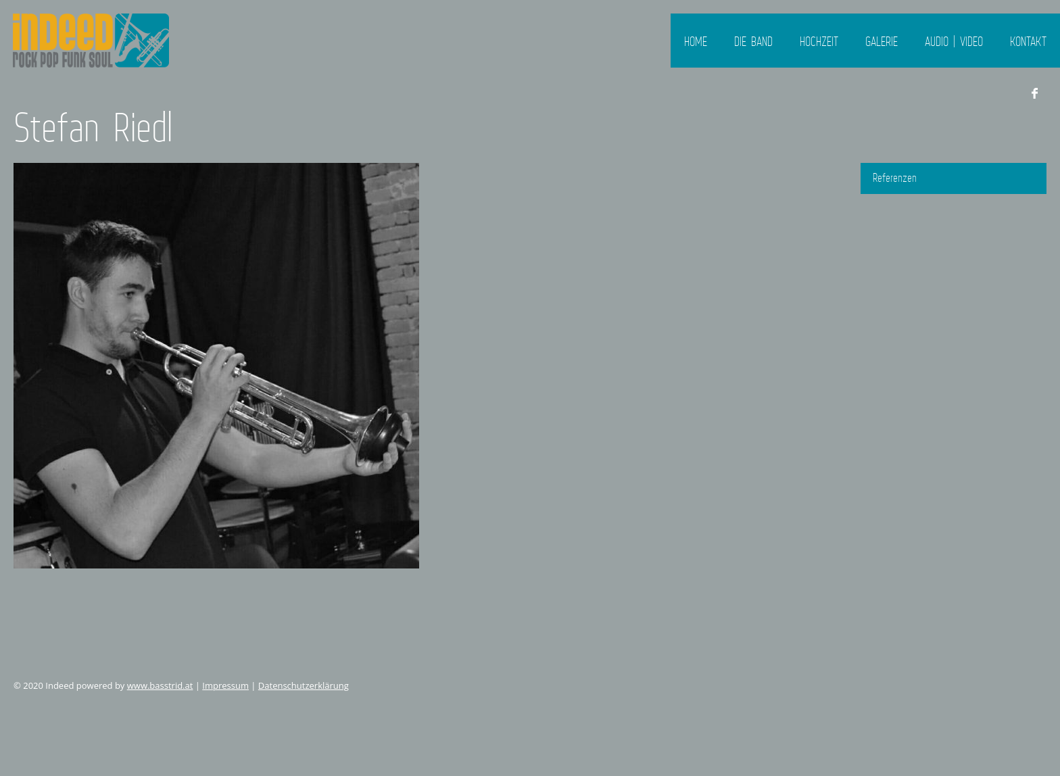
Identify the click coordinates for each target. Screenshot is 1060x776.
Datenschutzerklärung (303, 685)
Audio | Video (954, 41)
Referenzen (895, 178)
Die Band (753, 41)
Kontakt (1028, 41)
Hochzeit (819, 41)
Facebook (1034, 93)
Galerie (881, 41)
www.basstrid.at (160, 685)
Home (695, 41)
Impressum (225, 685)
